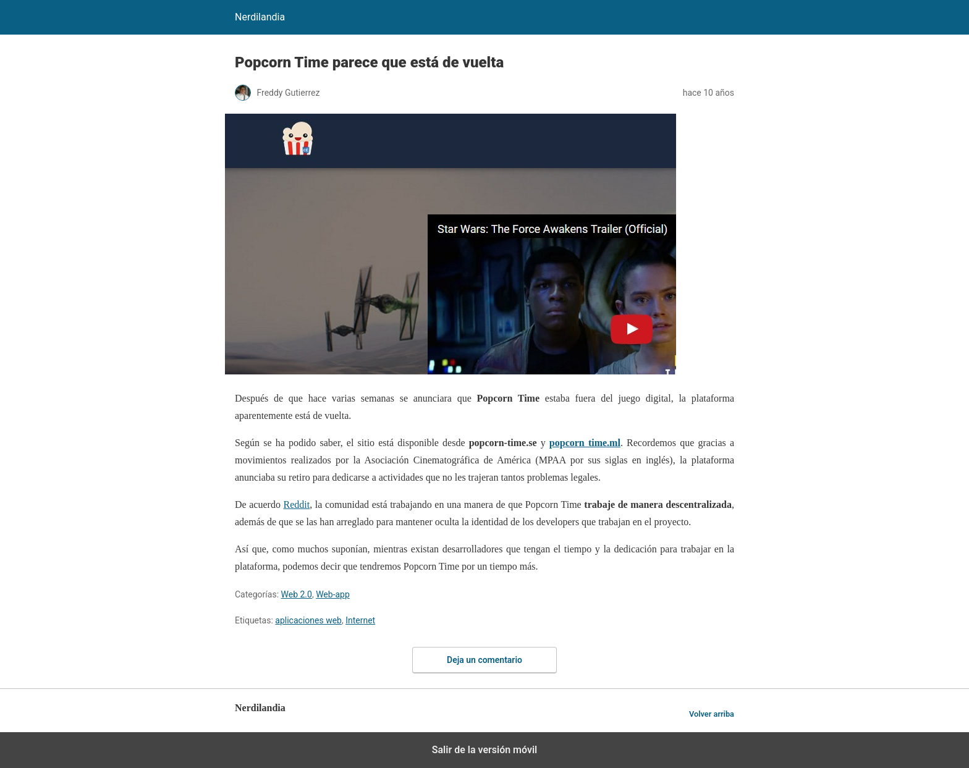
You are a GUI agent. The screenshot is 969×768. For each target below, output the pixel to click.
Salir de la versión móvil (485, 750)
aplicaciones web (308, 620)
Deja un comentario (484, 660)
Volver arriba (711, 714)
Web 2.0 (296, 594)
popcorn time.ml (584, 442)
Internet (360, 620)
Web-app (333, 594)
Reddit (297, 504)
